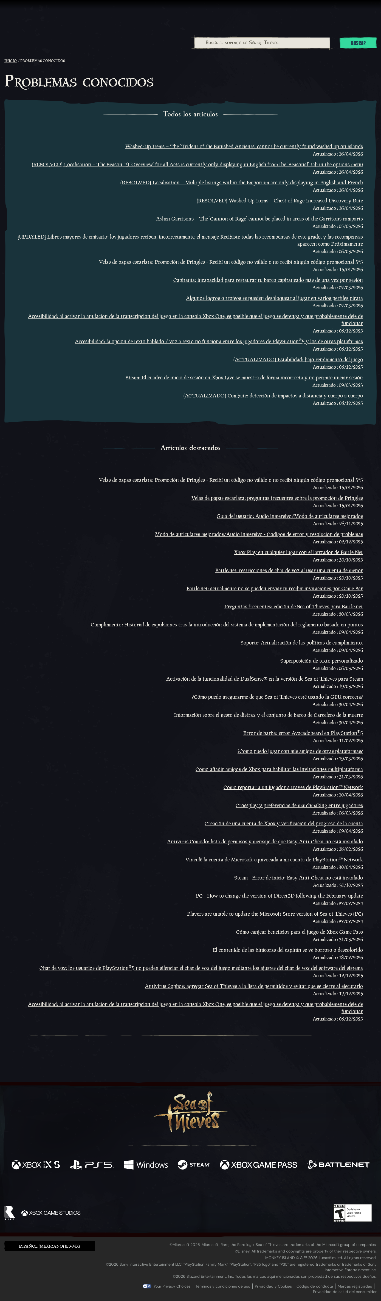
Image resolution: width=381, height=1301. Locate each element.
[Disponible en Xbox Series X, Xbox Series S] (35, 1165)
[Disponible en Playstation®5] (92, 1165)
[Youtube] (189, 1188)
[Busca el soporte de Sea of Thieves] (262, 42)
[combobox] (262, 42)
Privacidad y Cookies (273, 1286)
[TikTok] (228, 1188)
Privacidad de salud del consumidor (345, 1291)
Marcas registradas (355, 1286)
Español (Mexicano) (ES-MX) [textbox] (49, 1246)
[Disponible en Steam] (194, 1165)
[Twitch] (165, 1188)
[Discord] (213, 1189)
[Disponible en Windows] (145, 1165)
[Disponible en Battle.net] (338, 1165)
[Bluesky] (243, 1189)
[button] (49, 1246)
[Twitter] (150, 1188)
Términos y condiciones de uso (222, 1286)
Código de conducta (315, 1286)
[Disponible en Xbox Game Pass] (258, 1165)
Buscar (358, 43)
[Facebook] (135, 1187)
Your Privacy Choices (172, 1286)
